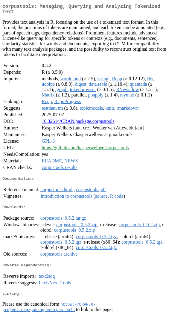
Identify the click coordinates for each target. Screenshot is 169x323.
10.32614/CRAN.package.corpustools (78, 123)
